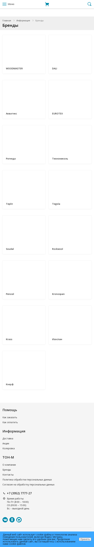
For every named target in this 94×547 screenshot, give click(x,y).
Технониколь (60, 158)
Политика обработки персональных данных (27, 479)
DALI (54, 68)
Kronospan (58, 294)
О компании (9, 464)
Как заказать (9, 417)
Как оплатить (10, 422)
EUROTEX (57, 113)
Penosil (10, 294)
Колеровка (8, 448)
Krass (9, 339)
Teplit (9, 203)
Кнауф (10, 384)
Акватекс (11, 113)
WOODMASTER (14, 68)
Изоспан (57, 339)
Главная (6, 20)
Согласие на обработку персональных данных (28, 484)
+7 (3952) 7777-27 (19, 493)
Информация (23, 20)
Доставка (7, 438)
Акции (5, 443)
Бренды (6, 469)
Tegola (56, 203)
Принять (85, 539)
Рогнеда (11, 158)
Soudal (10, 248)
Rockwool (57, 248)
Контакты (8, 474)
